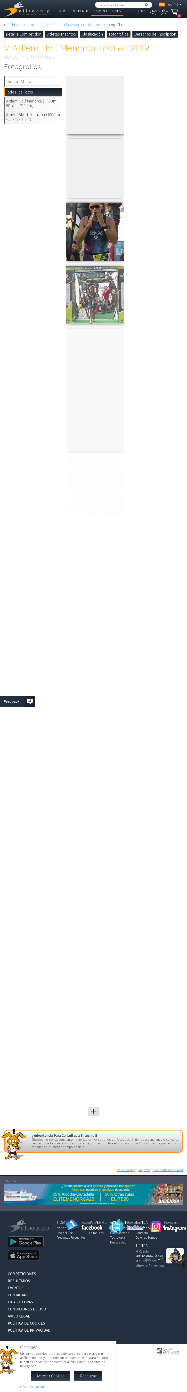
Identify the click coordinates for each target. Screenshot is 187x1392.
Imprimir (144, 1170)
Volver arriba (126, 1170)
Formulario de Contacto (134, 1143)
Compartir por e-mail (168, 1170)
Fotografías (119, 34)
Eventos (159, 11)
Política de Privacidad (29, 1330)
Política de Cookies (26, 1323)
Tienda (85, 19)
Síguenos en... (88, 1222)
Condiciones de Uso (27, 1309)
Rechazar (88, 1376)
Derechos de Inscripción (155, 34)
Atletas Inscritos (61, 34)
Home (62, 11)
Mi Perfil (81, 11)
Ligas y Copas (131, 19)
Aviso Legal (19, 1316)
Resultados (136, 11)
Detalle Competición (23, 34)
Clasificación (92, 34)
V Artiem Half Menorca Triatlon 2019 (74, 25)
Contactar (106, 19)
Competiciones (107, 11)
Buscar (145, 5)
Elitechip (65, 19)
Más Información (32, 1387)
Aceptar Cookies (51, 1376)
